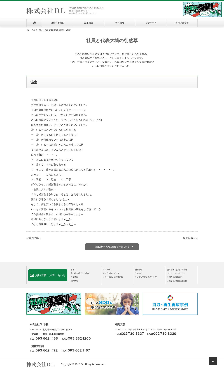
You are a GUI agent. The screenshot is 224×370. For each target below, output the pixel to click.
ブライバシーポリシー (176, 273)
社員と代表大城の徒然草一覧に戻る (112, 246)
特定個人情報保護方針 (178, 281)
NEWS (139, 273)
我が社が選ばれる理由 (80, 273)
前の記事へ (34, 238)
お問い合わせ (182, 23)
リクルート (150, 23)
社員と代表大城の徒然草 (49, 30)
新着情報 (138, 270)
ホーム (34, 23)
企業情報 (88, 23)
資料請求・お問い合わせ (50, 275)
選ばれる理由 (57, 23)
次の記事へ (189, 238)
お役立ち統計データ (111, 273)
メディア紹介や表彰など (147, 277)
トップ (73, 270)
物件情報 (119, 23)
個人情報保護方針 (176, 277)
